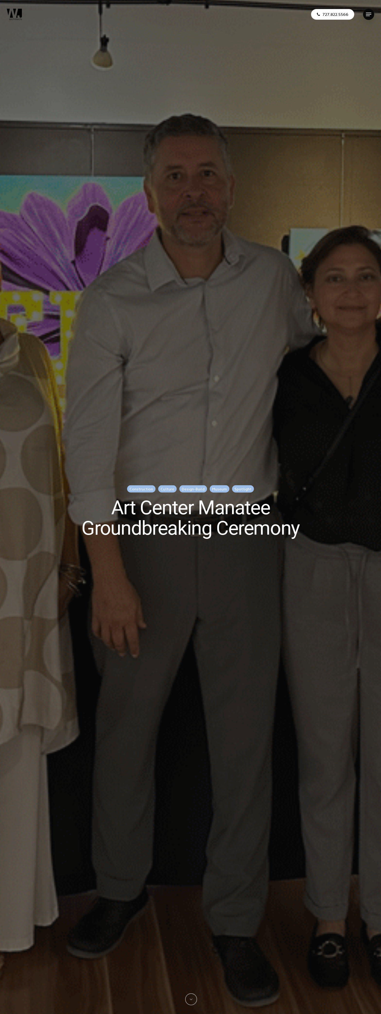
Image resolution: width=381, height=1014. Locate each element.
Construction (141, 489)
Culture (167, 489)
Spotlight (242, 489)
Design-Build (193, 489)
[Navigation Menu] (368, 14)
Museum (219, 489)
